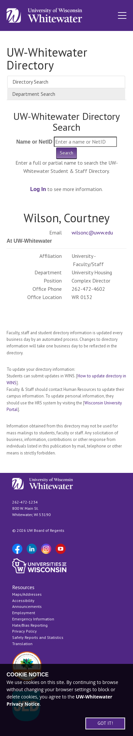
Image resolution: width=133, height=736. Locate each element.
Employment (23, 612)
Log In (38, 189)
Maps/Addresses (27, 594)
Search (66, 153)
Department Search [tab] (33, 94)
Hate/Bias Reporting (30, 625)
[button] (122, 15)
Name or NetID (34, 142)
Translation (22, 643)
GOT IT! (105, 723)
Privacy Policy (24, 631)
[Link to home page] (44, 15)
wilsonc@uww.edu (92, 232)
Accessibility (23, 600)
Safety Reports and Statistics (37, 637)
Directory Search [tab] (30, 81)
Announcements (27, 606)
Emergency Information (33, 618)
